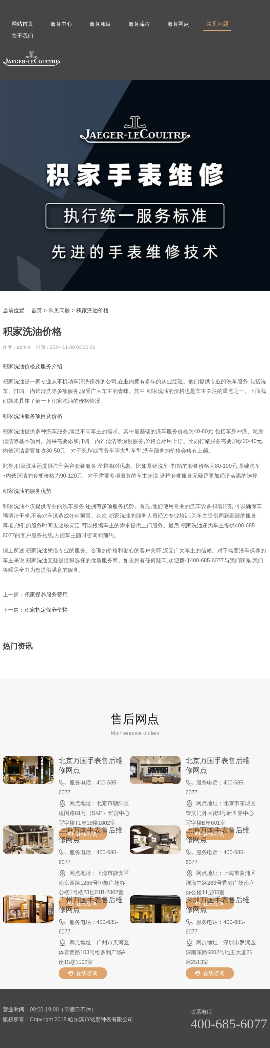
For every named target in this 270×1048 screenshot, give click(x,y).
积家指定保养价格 (46, 610)
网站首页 (22, 24)
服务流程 (139, 24)
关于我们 (22, 36)
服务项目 (100, 24)
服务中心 (61, 24)
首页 (36, 310)
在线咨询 (83, 973)
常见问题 (217, 26)
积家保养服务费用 (46, 595)
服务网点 (178, 24)
